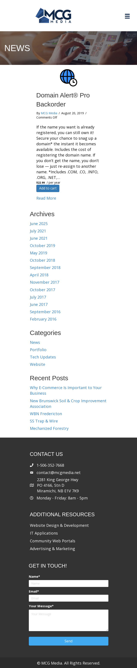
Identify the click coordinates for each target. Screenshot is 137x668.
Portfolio (38, 349)
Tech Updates (43, 357)
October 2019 (42, 245)
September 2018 (45, 267)
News (35, 342)
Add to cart (48, 188)
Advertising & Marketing (52, 548)
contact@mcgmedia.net (59, 472)
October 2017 (42, 289)
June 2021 (39, 238)
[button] (68, 641)
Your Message (40, 606)
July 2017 (38, 297)
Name (33, 576)
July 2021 (38, 230)
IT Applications (44, 533)
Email (33, 591)
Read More (46, 198)
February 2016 (43, 319)
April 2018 (39, 274)
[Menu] (127, 16)
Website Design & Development (59, 525)
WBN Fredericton (46, 413)
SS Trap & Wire (44, 421)
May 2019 (38, 252)
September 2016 (45, 311)
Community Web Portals (52, 540)
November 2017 (44, 282)
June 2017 (39, 304)
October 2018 (42, 260)
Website (37, 364)
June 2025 (39, 223)
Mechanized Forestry (49, 428)
